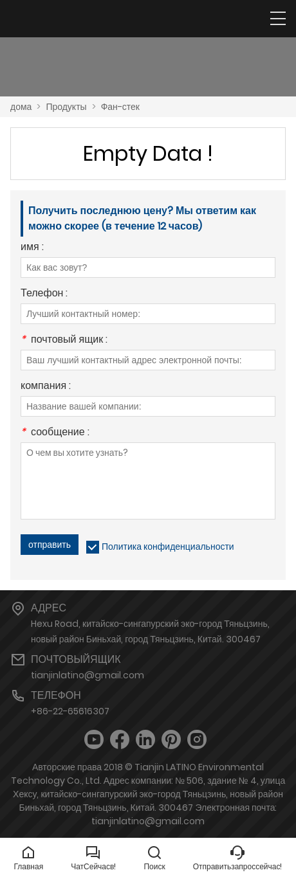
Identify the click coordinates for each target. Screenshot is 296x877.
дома (21, 106)
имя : (32, 248)
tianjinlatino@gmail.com (87, 675)
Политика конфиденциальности (168, 546)
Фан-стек (120, 106)
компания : (46, 387)
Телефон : (44, 294)
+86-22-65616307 (70, 711)
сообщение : (55, 433)
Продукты (66, 106)
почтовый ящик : (64, 340)
